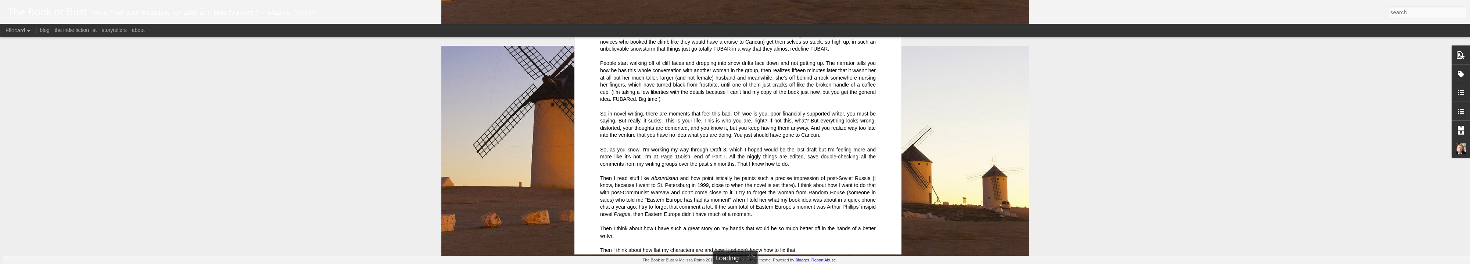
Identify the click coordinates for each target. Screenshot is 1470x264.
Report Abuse (823, 260)
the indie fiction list (76, 30)
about (138, 30)
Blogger (802, 260)
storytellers (114, 30)
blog (44, 30)
